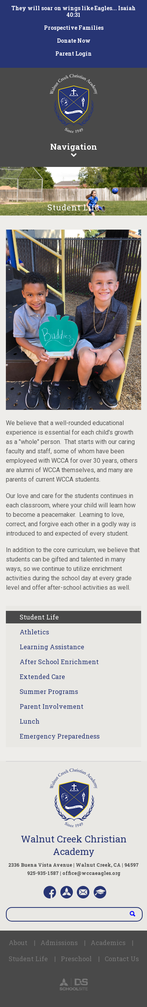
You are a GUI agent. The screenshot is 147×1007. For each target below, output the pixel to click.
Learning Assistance (52, 647)
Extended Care (42, 676)
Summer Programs (49, 691)
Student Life (39, 617)
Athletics (34, 632)
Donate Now (74, 40)
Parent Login (73, 53)
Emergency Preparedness (60, 736)
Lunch (30, 721)
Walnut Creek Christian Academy (74, 845)
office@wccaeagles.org (91, 873)
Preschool (76, 958)
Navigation (73, 149)
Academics (108, 942)
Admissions (59, 942)
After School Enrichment (59, 661)
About (18, 942)
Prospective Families (73, 27)
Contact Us (122, 958)
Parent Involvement (51, 706)
